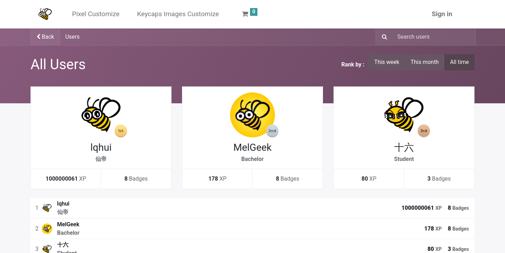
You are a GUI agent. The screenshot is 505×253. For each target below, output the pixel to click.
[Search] (382, 37)
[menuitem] (95, 14)
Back (45, 36)
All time (459, 62)
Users (72, 36)
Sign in (442, 14)
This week (386, 62)
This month (425, 62)
